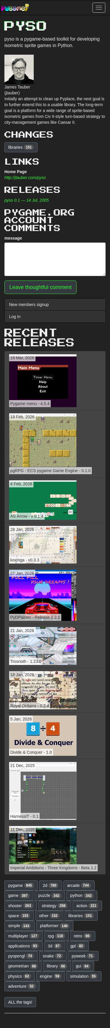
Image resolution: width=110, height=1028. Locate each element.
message (13, 238)
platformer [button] (55, 926)
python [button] (82, 895)
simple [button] (19, 926)
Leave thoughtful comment (40, 287)
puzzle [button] (49, 895)
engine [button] (50, 976)
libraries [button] (21, 147)
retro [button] (83, 936)
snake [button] (53, 956)
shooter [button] (20, 905)
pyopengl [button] (21, 956)
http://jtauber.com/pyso (25, 177)
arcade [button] (79, 885)
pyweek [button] (83, 956)
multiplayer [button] (23, 936)
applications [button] (23, 946)
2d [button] (51, 885)
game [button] (19, 895)
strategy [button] (55, 905)
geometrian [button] (23, 966)
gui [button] (83, 966)
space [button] (19, 915)
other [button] (49, 915)
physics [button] (19, 976)
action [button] (87, 905)
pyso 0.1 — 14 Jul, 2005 (26, 200)
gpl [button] (77, 946)
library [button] (57, 966)
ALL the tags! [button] (20, 1002)
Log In (15, 316)
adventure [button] (22, 986)
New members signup (29, 304)
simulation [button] (84, 976)
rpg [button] (56, 936)
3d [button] (55, 946)
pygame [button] (21, 885)
